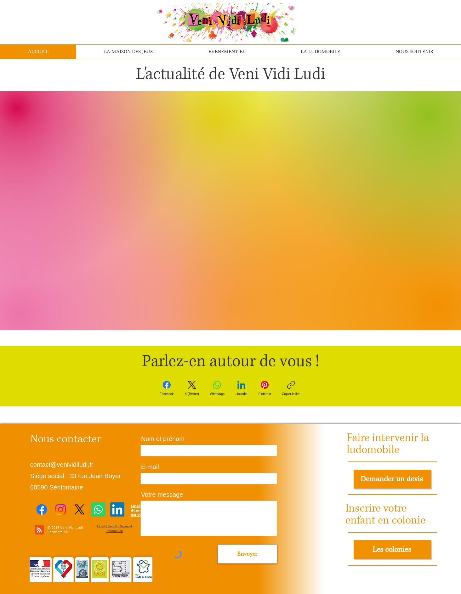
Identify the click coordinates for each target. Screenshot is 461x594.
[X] (79, 509)
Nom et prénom (163, 439)
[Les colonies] (392, 549)
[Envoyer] (247, 554)
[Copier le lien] (291, 388)
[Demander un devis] (392, 479)
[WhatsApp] (217, 388)
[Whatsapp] (98, 509)
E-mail (150, 467)
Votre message (162, 494)
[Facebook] (167, 388)
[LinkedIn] (242, 388)
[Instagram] (61, 509)
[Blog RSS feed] (39, 530)
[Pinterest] (265, 388)
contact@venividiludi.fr (61, 464)
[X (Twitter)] (192, 388)
